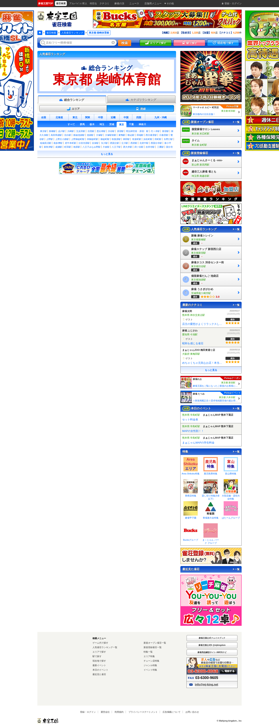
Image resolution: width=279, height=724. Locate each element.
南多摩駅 (58, 143)
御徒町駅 (104, 139)
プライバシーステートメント (143, 712)
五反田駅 (80, 131)
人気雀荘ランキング (72, 32)
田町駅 (158, 139)
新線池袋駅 (79, 135)
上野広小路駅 (62, 139)
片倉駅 (106, 147)
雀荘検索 (51, 32)
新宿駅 (165, 131)
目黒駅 (91, 131)
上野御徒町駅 (78, 139)
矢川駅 (104, 143)
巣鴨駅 (121, 135)
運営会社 (105, 712)
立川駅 (124, 143)
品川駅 (61, 131)
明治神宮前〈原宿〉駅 (137, 131)
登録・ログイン (88, 712)
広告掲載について (172, 712)
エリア (73, 109)
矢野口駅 (168, 139)
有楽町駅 (136, 139)
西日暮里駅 (151, 135)
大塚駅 (99, 135)
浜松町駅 (147, 139)
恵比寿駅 (101, 131)
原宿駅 (120, 131)
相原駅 (76, 147)
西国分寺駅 (156, 143)
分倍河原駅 (84, 143)
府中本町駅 (70, 143)
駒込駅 (131, 135)
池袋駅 (90, 135)
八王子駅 (116, 147)
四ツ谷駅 (138, 147)
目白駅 (67, 135)
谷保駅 (95, 143)
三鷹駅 (160, 147)
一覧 (236, 122)
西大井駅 (127, 147)
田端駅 (140, 135)
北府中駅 (144, 143)
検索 (124, 43)
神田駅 (126, 139)
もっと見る (107, 154)
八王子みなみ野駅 (91, 147)
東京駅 (43, 131)
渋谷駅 (111, 131)
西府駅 (134, 143)
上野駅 (49, 139)
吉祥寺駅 (150, 147)
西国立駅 (114, 143)
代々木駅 (155, 131)
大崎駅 (70, 131)
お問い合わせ (192, 712)
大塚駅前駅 (110, 135)
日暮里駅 (163, 135)
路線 (140, 109)
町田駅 (67, 147)
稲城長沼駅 (45, 143)
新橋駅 (52, 131)
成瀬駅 (58, 147)
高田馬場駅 (56, 135)
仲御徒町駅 (92, 139)
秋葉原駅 (116, 139)
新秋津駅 (48, 147)
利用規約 (119, 712)
